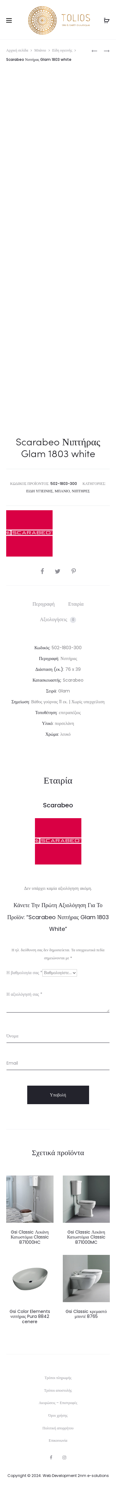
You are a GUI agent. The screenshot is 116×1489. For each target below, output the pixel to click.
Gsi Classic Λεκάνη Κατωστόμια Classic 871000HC (30, 1237)
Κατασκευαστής (46, 680)
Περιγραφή (43, 604)
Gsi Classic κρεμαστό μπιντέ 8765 (86, 1314)
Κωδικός (41, 648)
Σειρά (51, 691)
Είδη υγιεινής (62, 50)
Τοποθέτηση (46, 712)
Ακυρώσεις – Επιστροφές (58, 1402)
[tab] (43, 604)
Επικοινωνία (58, 1440)
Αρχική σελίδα (17, 50)
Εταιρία (76, 604)
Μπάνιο (40, 50)
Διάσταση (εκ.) (49, 669)
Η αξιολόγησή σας (24, 994)
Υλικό (47, 723)
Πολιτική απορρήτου (57, 1428)
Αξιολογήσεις (58, 619)
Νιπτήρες (81, 491)
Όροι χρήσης (58, 1415)
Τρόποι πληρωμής (58, 1377)
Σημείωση (20, 702)
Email (12, 1063)
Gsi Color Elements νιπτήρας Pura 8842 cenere (30, 1316)
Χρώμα (51, 734)
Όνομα (12, 1036)
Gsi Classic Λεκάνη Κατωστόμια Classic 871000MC (86, 1237)
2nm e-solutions (93, 1475)
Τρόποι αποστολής (58, 1390)
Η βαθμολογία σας (24, 973)
